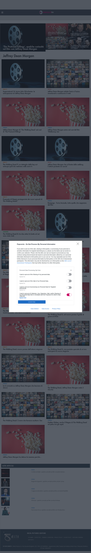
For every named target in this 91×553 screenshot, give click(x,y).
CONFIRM (31, 302)
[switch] (69, 274)
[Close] (78, 244)
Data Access (45, 308)
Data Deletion (35, 308)
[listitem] (45, 270)
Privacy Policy (56, 308)
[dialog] (45, 276)
